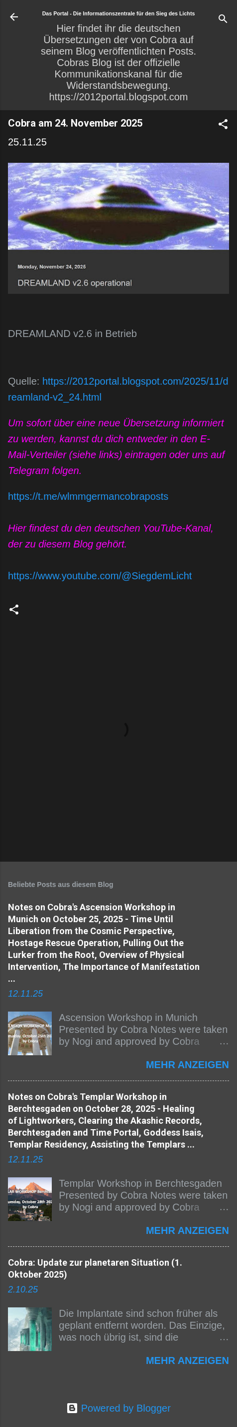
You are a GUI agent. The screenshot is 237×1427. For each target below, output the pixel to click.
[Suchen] (223, 20)
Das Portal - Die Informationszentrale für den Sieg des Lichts (118, 13)
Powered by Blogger (118, 1408)
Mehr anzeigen (187, 1064)
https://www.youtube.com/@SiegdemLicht (100, 575)
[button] (223, 125)
